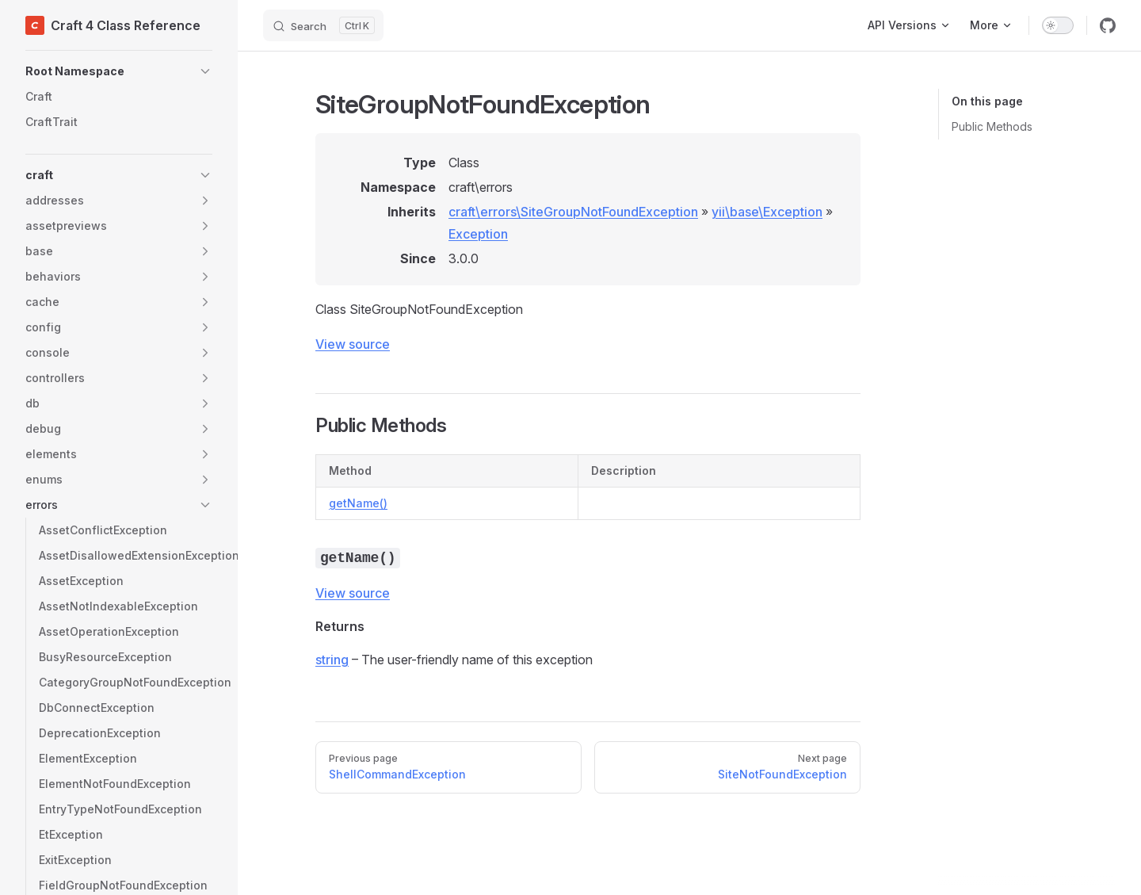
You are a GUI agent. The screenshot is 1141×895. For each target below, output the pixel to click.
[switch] (1058, 25)
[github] (1107, 25)
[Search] (323, 25)
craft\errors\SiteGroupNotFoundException (573, 212)
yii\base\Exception (767, 212)
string (332, 659)
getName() (358, 503)
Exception (478, 234)
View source (352, 344)
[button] (118, 71)
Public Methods (992, 126)
